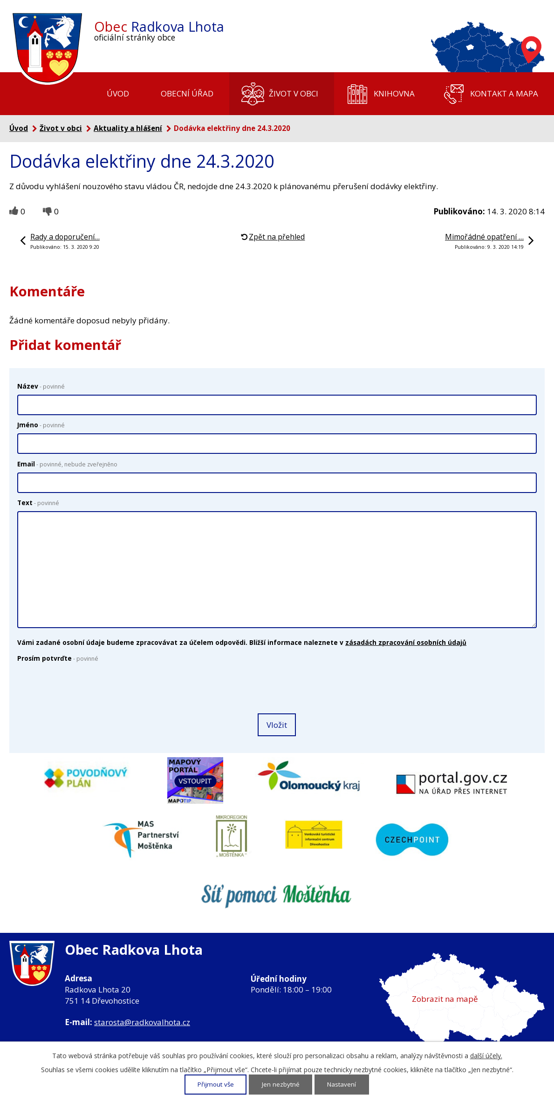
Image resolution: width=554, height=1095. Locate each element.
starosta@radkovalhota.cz (142, 1022)
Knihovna (394, 93)
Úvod (118, 93)
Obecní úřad (187, 93)
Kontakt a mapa (504, 93)
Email (67, 463)
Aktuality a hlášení (128, 128)
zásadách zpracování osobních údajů (405, 642)
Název (41, 386)
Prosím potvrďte (57, 658)
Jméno (41, 424)
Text (38, 502)
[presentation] (85, 689)
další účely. (486, 1056)
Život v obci (293, 93)
